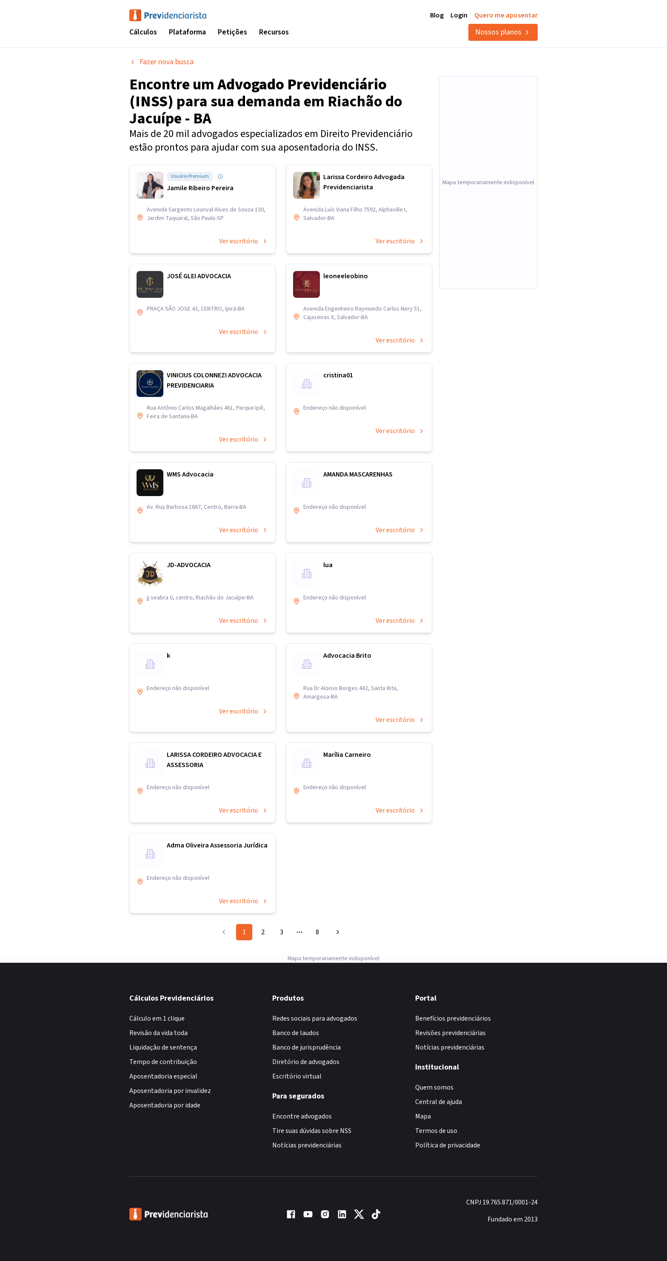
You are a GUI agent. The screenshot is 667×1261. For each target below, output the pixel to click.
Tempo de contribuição (163, 1062)
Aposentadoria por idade (164, 1105)
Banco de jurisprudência (306, 1047)
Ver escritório (243, 241)
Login (458, 15)
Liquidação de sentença (163, 1047)
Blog (437, 15)
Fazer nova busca (161, 62)
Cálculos (143, 32)
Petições (232, 32)
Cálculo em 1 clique (157, 1018)
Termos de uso (436, 1131)
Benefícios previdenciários (453, 1018)
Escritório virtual (297, 1076)
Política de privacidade (447, 1145)
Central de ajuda (438, 1102)
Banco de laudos (295, 1033)
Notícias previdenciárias (307, 1145)
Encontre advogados (302, 1116)
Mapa (423, 1116)
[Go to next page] (336, 932)
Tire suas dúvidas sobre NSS (311, 1131)
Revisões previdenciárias (450, 1033)
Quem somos (434, 1087)
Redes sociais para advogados (314, 1018)
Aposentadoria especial (163, 1076)
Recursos (274, 32)
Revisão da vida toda (158, 1033)
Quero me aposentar (506, 15)
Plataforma (187, 32)
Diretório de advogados (305, 1062)
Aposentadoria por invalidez (170, 1091)
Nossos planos (503, 32)
